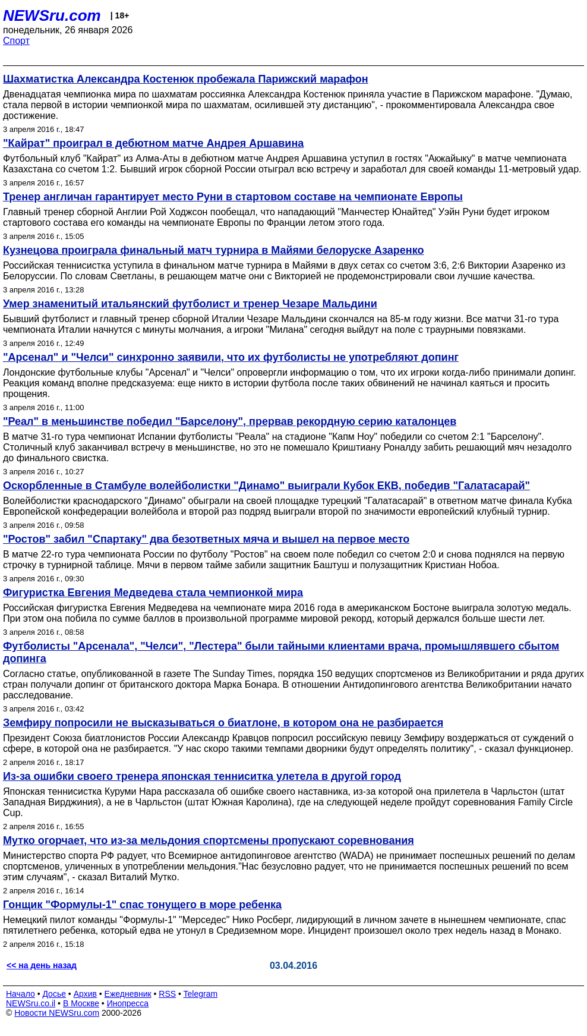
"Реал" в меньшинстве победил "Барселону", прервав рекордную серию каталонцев (229, 421)
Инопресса (128, 1003)
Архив (85, 994)
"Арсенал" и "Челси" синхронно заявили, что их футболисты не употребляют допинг (231, 357)
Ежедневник (128, 994)
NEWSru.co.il (30, 1003)
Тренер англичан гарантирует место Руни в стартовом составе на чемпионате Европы (233, 197)
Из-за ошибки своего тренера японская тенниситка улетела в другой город (202, 776)
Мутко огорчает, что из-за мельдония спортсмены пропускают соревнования (208, 840)
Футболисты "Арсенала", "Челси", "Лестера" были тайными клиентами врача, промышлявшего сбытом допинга (281, 652)
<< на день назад (42, 965)
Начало (20, 994)
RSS (167, 994)
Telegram (201, 994)
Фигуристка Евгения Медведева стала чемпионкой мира (153, 593)
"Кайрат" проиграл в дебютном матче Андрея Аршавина (153, 143)
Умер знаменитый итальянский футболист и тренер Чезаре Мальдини (190, 304)
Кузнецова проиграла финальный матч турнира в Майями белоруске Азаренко (213, 250)
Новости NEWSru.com (56, 1013)
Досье (54, 994)
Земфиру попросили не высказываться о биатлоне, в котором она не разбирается (223, 723)
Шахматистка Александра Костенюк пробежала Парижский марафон (185, 79)
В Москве (81, 1003)
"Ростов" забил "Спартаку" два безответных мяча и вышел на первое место (206, 539)
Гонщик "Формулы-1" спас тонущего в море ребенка (142, 905)
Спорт (16, 41)
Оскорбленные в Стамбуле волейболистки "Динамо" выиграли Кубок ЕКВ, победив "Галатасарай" (266, 486)
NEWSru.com (52, 15)
